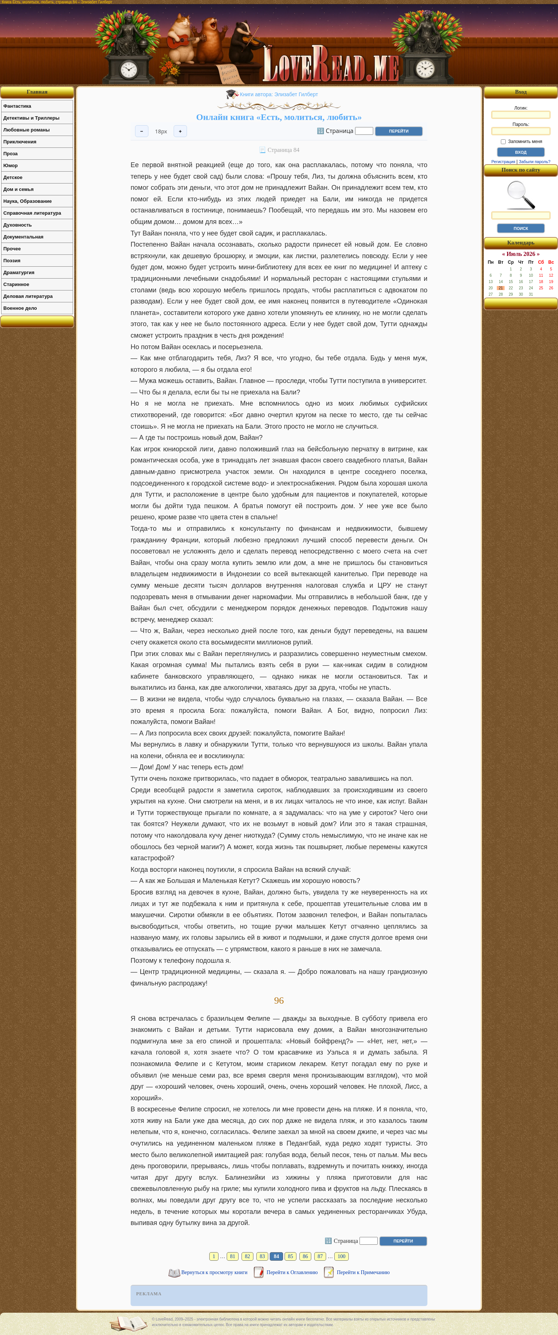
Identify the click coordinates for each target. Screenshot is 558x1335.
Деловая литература (28, 296)
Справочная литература (32, 213)
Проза (10, 153)
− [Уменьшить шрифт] (141, 131)
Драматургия (19, 272)
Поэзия (11, 260)
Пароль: (521, 128)
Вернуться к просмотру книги (215, 1272)
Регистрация (503, 161)
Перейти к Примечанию (363, 1272)
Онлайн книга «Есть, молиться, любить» (279, 117)
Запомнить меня (521, 141)
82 (247, 1256)
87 (320, 1256)
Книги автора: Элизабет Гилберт (279, 94)
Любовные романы (26, 130)
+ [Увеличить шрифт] (180, 131)
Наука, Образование (27, 201)
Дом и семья (18, 189)
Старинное (16, 284)
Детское (12, 177)
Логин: (521, 112)
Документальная (23, 237)
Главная (37, 92)
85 (290, 1256)
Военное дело (20, 308)
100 (341, 1256)
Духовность (17, 225)
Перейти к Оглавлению (293, 1272)
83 (262, 1256)
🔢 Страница (335, 130)
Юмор (10, 165)
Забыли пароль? (535, 161)
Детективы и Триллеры (31, 118)
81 (232, 1256)
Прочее (12, 248)
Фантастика (17, 106)
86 (305, 1256)
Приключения (19, 141)
